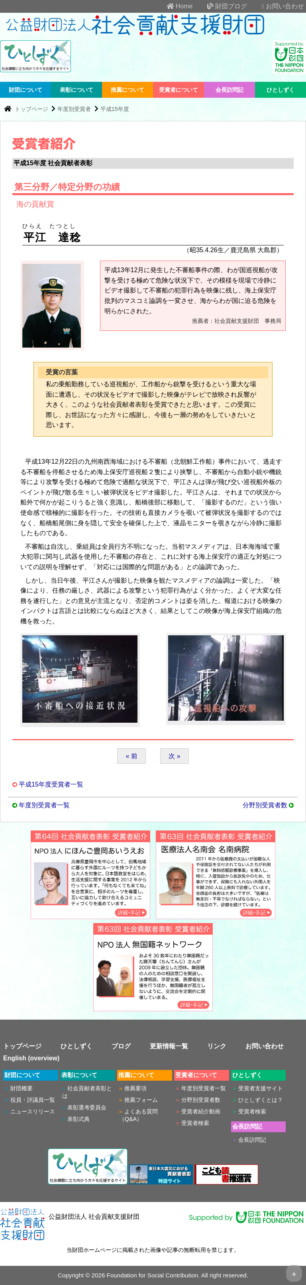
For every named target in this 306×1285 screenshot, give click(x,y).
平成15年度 (114, 109)
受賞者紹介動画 (200, 1111)
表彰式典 (78, 1119)
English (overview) (31, 1058)
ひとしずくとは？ (260, 1100)
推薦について (127, 90)
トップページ (32, 109)
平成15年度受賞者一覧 (51, 784)
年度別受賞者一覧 (44, 805)
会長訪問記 (229, 90)
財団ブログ (220, 6)
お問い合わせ (276, 6)
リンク (216, 1046)
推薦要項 (135, 1088)
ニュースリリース (32, 1111)
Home (173, 6)
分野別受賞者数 (265, 805)
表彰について (76, 90)
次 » (174, 756)
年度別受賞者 (74, 109)
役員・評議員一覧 (32, 1100)
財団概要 (21, 1088)
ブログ (121, 1046)
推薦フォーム (141, 1100)
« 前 (131, 756)
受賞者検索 (195, 1123)
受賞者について (178, 90)
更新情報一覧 (169, 1046)
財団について (25, 90)
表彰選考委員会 (86, 1107)
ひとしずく (280, 90)
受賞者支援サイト (260, 1088)
